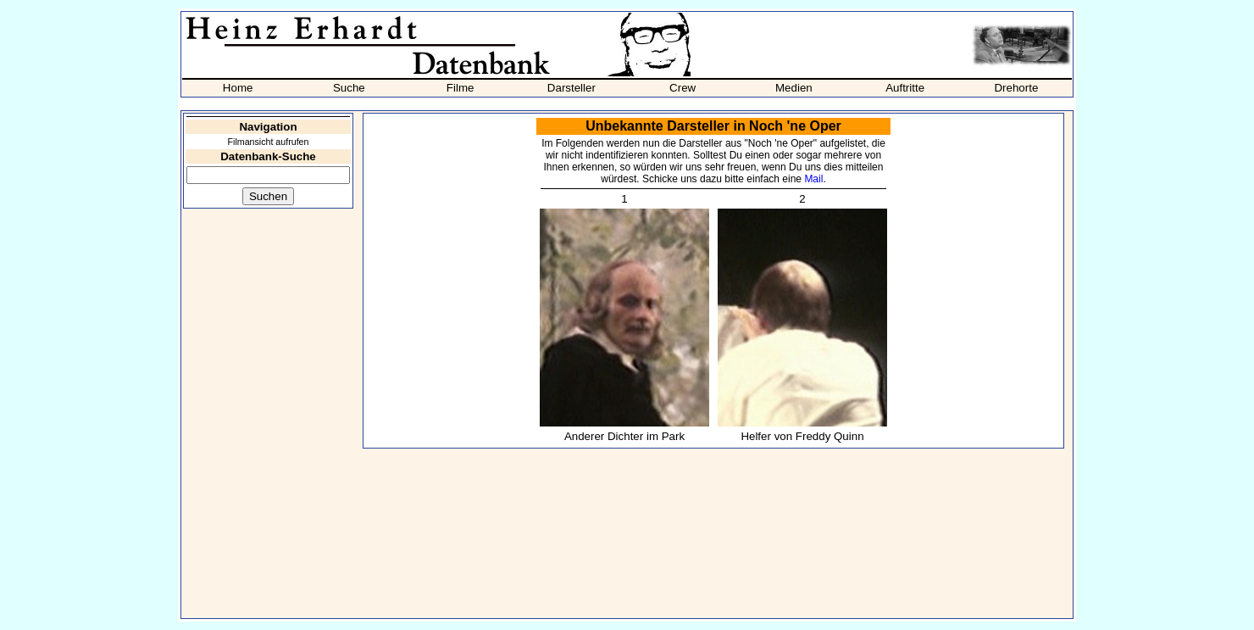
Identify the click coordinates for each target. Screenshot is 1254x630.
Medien (794, 87)
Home (238, 87)
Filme (460, 87)
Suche (349, 87)
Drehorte (1016, 87)
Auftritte (904, 87)
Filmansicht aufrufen (268, 142)
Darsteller (571, 87)
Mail (813, 179)
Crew (682, 87)
